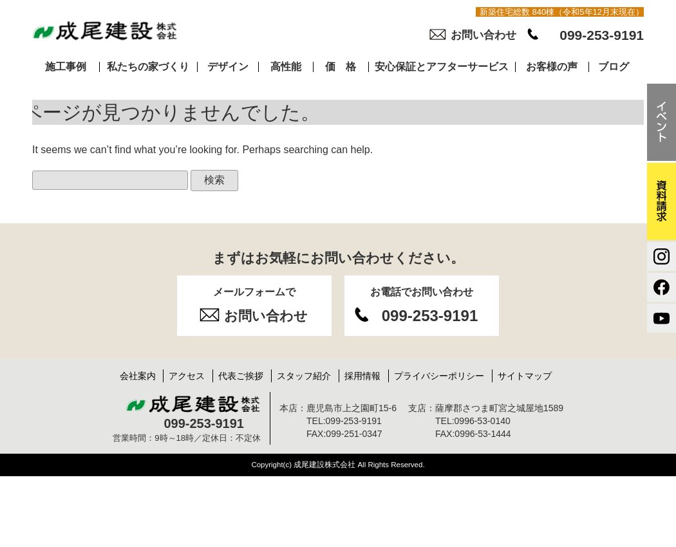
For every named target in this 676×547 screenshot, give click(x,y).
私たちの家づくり (148, 67)
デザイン (228, 67)
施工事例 (65, 67)
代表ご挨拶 (240, 376)
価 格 (340, 67)
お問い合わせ (483, 35)
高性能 (285, 67)
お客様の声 (551, 67)
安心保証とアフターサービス (442, 67)
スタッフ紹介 (304, 376)
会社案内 (138, 376)
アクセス (187, 376)
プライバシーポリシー (439, 376)
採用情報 (362, 376)
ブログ (613, 67)
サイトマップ (525, 376)
